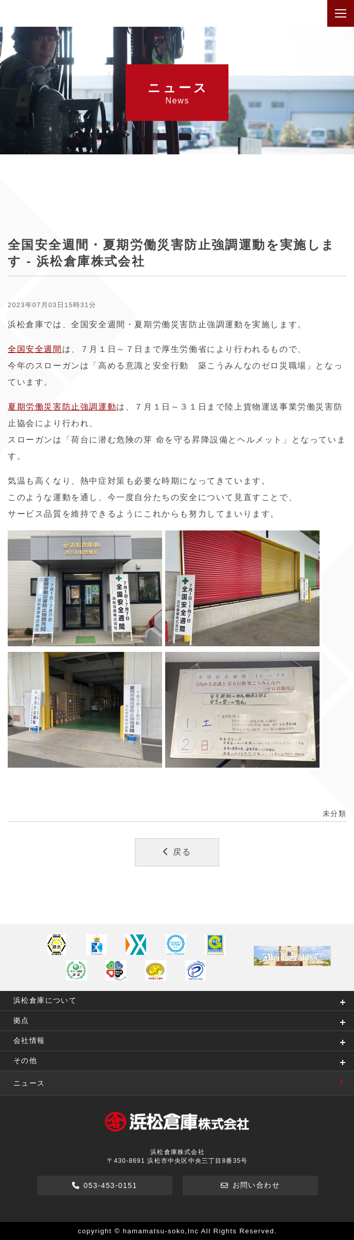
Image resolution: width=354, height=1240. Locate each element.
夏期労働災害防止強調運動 (62, 406)
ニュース (183, 1082)
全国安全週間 (35, 349)
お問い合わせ (250, 1185)
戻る (177, 851)
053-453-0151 (104, 1185)
